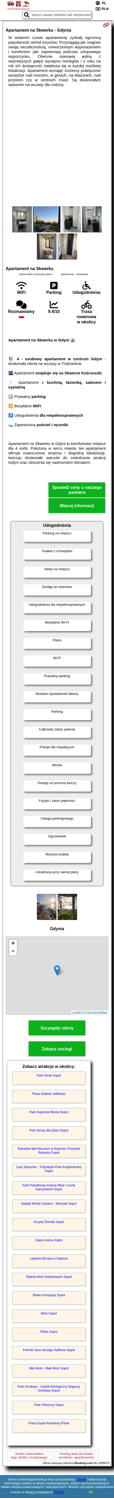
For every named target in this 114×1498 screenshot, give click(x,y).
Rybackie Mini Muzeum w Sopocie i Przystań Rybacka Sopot (49, 1150)
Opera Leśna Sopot (48, 1240)
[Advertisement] (57, 147)
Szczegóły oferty (57, 1028)
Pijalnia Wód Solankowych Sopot (49, 1277)
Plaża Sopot (48, 1332)
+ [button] (13, 944)
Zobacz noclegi (57, 1049)
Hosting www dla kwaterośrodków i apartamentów (76, 1455)
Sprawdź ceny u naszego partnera (77, 490)
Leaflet (76, 1012)
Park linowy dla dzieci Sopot (48, 1130)
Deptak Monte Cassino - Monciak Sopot (48, 1203)
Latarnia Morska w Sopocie (49, 1258)
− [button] (13, 952)
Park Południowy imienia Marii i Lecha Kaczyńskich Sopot (48, 1187)
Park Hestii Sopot (49, 1075)
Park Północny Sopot (49, 1405)
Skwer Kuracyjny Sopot (49, 1295)
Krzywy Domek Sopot (49, 1222)
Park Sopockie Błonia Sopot (48, 1112)
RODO (59, 1492)
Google (81, 1479)
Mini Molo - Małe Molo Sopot (49, 1368)
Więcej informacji (77, 506)
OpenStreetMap (97, 1012)
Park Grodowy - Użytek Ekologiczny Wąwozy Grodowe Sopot (49, 1388)
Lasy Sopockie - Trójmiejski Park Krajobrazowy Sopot (48, 1169)
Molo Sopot (49, 1313)
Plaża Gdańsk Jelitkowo (48, 1094)
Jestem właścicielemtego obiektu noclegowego (29, 1455)
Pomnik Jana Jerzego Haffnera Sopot (49, 1350)
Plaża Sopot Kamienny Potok (48, 1423)
